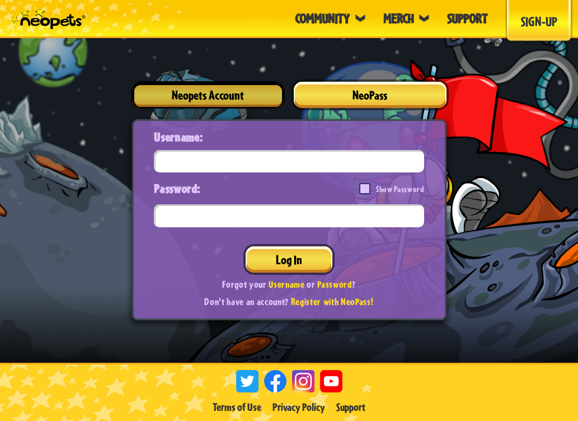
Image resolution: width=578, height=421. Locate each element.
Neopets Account (208, 94)
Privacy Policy (298, 407)
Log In (289, 259)
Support (350, 407)
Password (334, 284)
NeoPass (370, 94)
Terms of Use (237, 407)
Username (286, 284)
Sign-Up (539, 21)
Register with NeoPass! (332, 301)
